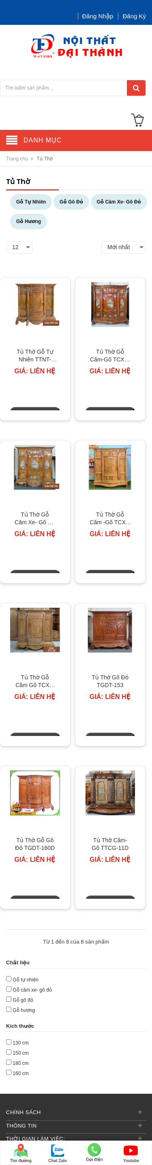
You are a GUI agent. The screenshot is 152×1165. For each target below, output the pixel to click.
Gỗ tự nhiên (26, 979)
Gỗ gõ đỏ (23, 1000)
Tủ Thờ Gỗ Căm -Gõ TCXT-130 (110, 519)
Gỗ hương (24, 1010)
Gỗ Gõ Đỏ (71, 202)
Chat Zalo (57, 1153)
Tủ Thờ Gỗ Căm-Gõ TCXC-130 (110, 356)
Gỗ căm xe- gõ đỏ (32, 990)
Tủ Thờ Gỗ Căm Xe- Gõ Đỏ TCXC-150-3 (35, 519)
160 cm (20, 1073)
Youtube (131, 1153)
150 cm (20, 1053)
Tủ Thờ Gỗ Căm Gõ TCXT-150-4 (34, 682)
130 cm (20, 1042)
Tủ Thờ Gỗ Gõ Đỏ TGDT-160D (35, 844)
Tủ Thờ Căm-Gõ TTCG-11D (110, 844)
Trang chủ (17, 159)
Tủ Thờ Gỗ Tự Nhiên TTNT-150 (35, 356)
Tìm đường (21, 1153)
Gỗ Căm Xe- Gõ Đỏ (119, 202)
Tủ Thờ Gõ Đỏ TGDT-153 (110, 681)
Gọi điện (94, 1152)
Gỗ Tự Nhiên (31, 202)
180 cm (20, 1063)
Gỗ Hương (28, 221)
